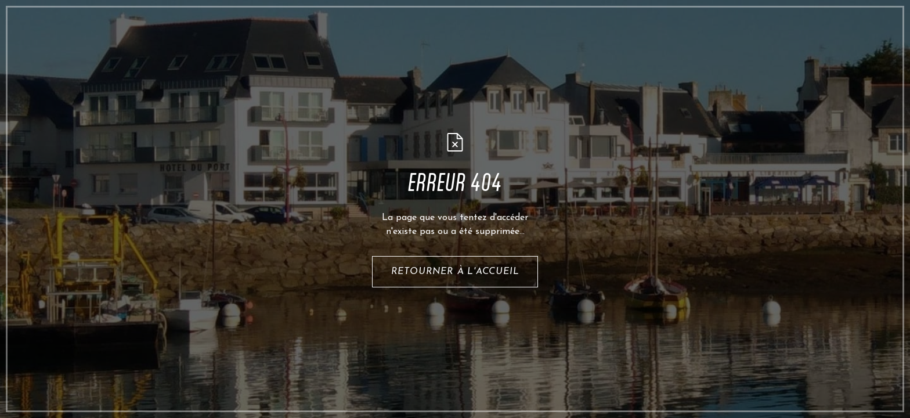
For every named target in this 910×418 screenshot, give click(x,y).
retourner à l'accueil (455, 271)
